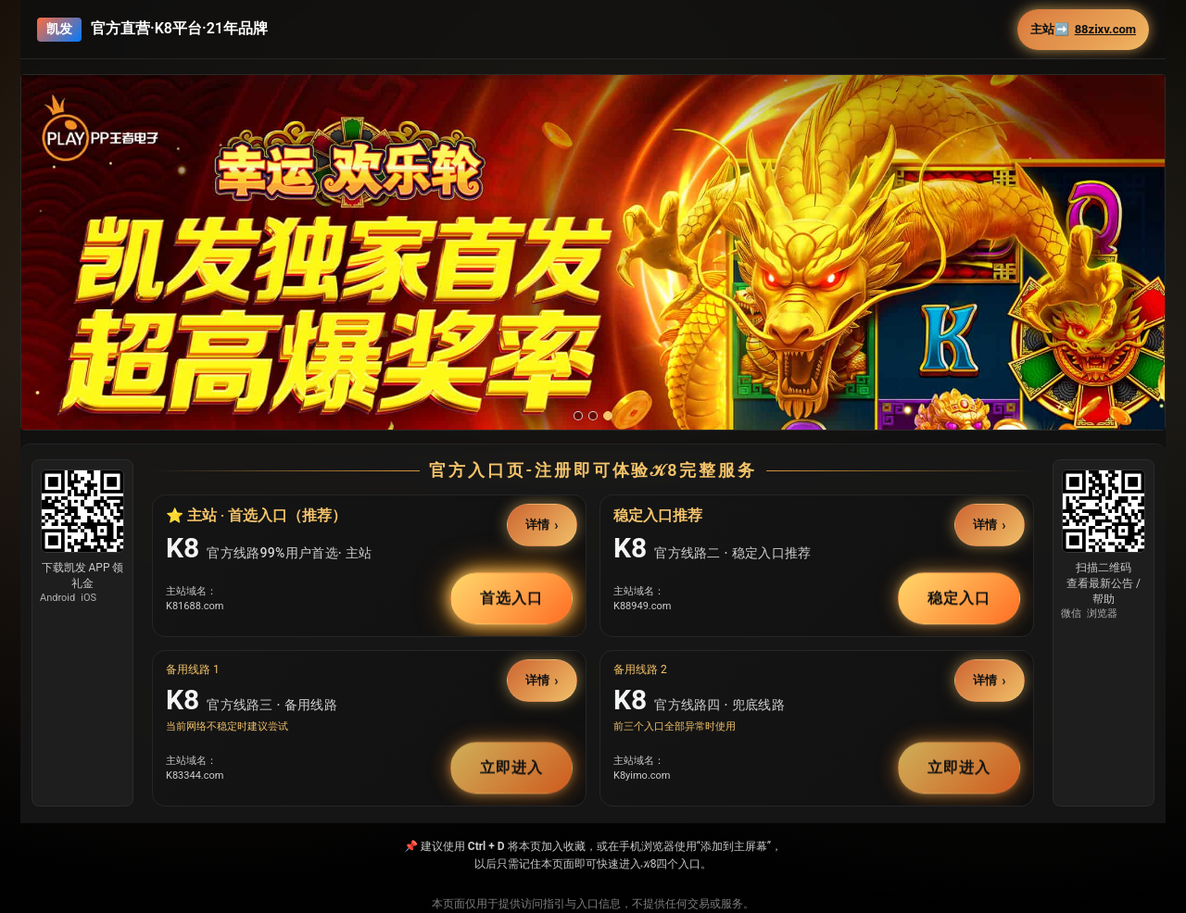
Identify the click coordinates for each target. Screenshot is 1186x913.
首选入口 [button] (511, 598)
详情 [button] (538, 525)
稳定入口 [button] (958, 598)
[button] (593, 291)
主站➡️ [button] (1083, 29)
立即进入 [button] (511, 767)
